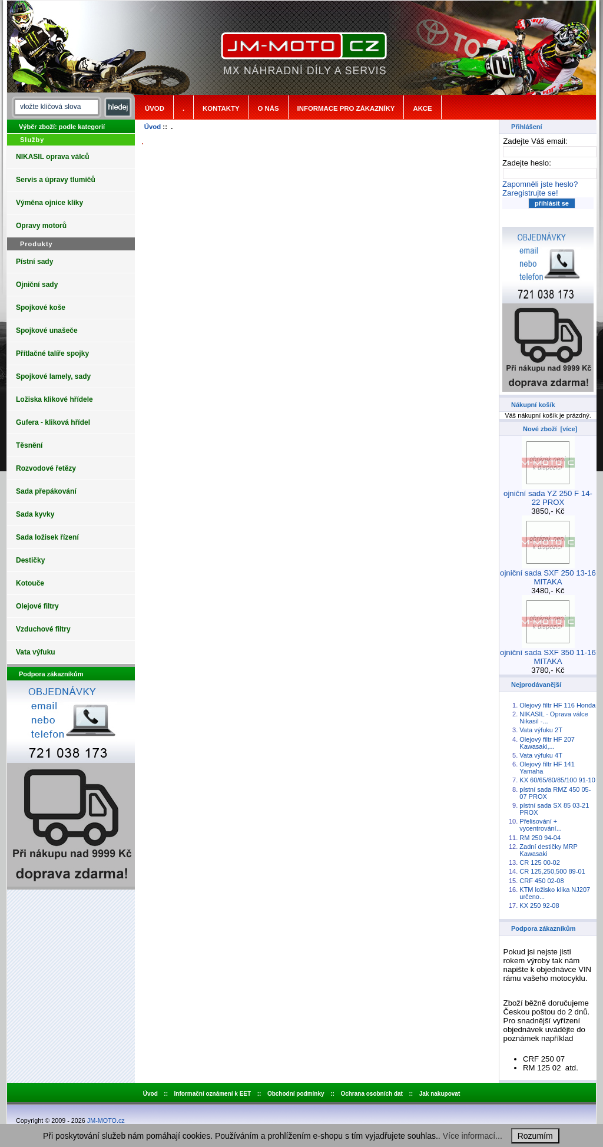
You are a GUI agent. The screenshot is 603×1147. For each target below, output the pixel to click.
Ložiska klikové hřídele (54, 399)
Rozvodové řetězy (46, 468)
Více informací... (472, 1136)
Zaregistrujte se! (530, 193)
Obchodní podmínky (295, 1093)
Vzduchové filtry (43, 629)
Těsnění (29, 445)
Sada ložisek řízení (47, 537)
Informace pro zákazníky (346, 108)
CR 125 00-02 (539, 862)
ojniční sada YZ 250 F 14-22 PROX (547, 494)
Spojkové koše (40, 307)
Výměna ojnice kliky (49, 203)
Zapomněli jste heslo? (540, 184)
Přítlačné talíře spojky (52, 353)
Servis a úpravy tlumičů (55, 180)
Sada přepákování (46, 491)
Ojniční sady (37, 284)
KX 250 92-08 (539, 905)
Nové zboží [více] (550, 428)
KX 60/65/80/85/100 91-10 (557, 780)
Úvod (154, 108)
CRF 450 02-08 (541, 880)
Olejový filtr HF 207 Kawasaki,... (547, 743)
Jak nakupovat (439, 1093)
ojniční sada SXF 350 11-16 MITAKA (548, 653)
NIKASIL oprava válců (53, 157)
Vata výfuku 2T (540, 729)
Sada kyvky (35, 514)
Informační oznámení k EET (212, 1093)
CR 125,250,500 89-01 (552, 871)
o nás (268, 108)
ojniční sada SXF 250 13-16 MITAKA (548, 573)
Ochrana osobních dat (371, 1093)
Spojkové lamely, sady (53, 376)
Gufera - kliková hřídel (53, 422)
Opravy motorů (41, 226)
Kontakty (221, 108)
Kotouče (30, 583)
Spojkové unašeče (47, 330)
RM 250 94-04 (540, 837)
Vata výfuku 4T (540, 755)
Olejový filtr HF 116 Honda (557, 705)
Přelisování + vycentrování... (540, 825)
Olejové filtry (37, 606)
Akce (422, 108)
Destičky (30, 560)
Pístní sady (34, 261)
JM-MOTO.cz (106, 1120)
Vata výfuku (35, 652)
